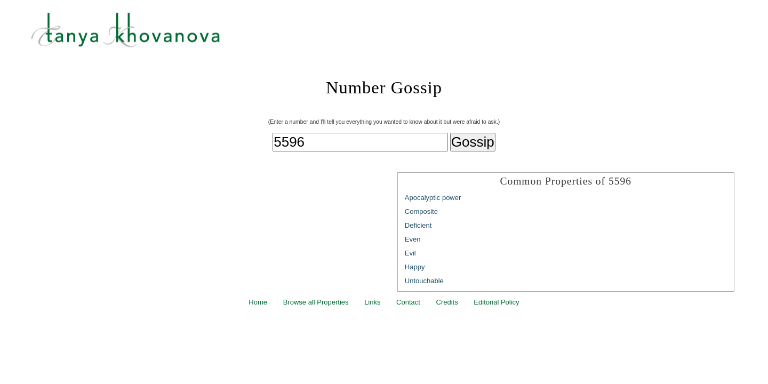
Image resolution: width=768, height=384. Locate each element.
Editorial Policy (496, 302)
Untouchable (424, 281)
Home (258, 302)
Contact (408, 302)
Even (413, 239)
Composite (421, 211)
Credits (447, 302)
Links (372, 302)
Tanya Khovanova (397, 35)
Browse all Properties (316, 302)
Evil (410, 253)
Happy (415, 267)
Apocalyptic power (433, 198)
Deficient (418, 225)
